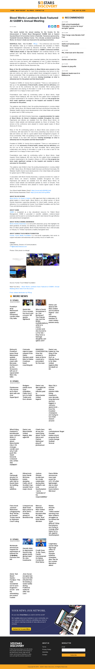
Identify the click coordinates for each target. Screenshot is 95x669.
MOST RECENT (21, 10)
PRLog (35, 44)
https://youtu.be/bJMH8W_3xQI (41, 190)
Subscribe (73, 655)
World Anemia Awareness (18, 224)
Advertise (45, 652)
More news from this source (24, 288)
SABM (12, 212)
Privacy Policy (46, 649)
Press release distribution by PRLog (21, 292)
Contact (44, 654)
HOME (12, 10)
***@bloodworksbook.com (18, 246)
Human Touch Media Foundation (20, 235)
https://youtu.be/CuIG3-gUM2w (40, 192)
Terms (44, 647)
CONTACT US (39, 10)
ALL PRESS (30, 10)
